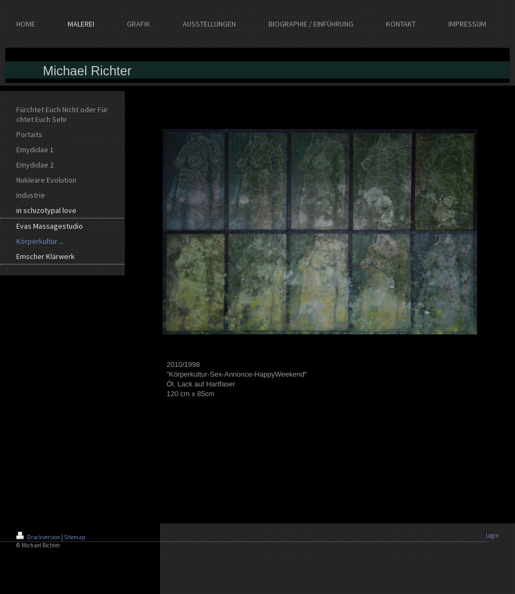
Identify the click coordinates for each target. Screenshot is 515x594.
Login (492, 535)
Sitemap (75, 537)
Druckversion (38, 537)
